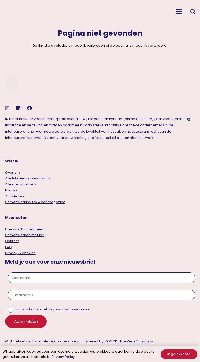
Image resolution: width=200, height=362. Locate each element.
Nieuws (11, 190)
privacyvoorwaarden (71, 309)
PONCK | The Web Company (129, 341)
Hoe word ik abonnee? (25, 229)
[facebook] (30, 108)
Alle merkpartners (20, 184)
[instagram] (8, 108)
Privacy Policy (63, 356)
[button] (178, 12)
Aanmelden (26, 321)
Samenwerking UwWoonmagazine (35, 201)
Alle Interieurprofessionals (28, 178)
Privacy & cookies (20, 253)
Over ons (13, 172)
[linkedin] (19, 108)
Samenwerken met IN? (24, 235)
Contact (12, 241)
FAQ (8, 247)
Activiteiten (14, 196)
